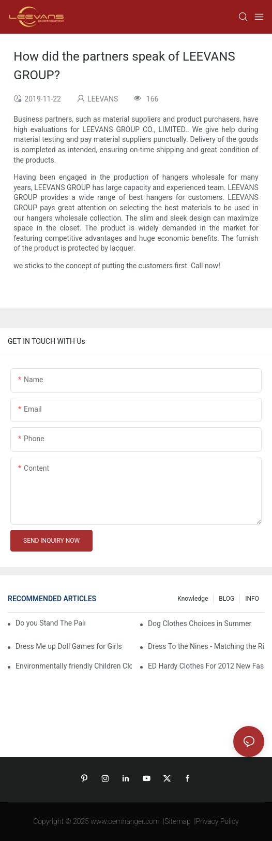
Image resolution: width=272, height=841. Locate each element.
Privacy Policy (216, 821)
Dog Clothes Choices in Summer (199, 623)
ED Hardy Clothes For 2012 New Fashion (206, 666)
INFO (252, 598)
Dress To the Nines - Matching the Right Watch (206, 646)
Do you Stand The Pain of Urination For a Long (50, 623)
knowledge (192, 598)
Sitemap (177, 821)
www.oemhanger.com (124, 821)
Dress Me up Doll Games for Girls (69, 646)
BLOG (226, 598)
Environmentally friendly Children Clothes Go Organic (74, 666)
